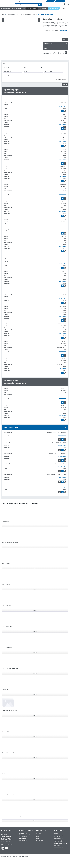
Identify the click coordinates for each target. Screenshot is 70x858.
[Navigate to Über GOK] (64, 8)
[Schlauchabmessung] (53, 71)
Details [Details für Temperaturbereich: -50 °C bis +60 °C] (35, 715)
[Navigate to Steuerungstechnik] (54, 8)
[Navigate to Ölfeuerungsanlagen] (32, 8)
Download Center (39, 840)
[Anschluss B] (33, 67)
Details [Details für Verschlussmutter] (35, 778)
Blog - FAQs (38, 841)
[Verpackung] (12, 75)
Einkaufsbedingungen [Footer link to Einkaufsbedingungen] (58, 839)
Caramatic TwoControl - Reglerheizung (10, 668)
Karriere (38, 834)
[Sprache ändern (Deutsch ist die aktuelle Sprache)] (67, 1)
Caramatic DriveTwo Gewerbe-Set (9, 794)
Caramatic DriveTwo (6, 563)
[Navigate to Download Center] (9, 1)
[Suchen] (40, 4)
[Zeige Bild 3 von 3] (22, 22)
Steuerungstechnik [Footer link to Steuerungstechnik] (23, 840)
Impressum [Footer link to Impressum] (56, 833)
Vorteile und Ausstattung (49, 43)
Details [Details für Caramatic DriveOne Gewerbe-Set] (35, 757)
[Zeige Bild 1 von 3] (19, 22)
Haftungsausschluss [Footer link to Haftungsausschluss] (58, 841)
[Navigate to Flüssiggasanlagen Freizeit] (18, 8)
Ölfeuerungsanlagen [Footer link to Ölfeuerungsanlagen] (23, 836)
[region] (21, 21)
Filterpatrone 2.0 (5, 731)
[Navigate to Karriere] (3, 11)
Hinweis (45, 48)
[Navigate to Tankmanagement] (43, 8)
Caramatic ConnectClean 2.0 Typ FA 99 (10, 542)
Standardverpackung (62, 435)
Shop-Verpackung (62, 106)
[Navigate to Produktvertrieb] (60, 1)
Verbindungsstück (5, 521)
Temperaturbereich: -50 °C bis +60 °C (9, 710)
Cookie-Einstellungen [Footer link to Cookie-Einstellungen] (58, 847)
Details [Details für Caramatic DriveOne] (35, 589)
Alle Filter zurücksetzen (61, 79)
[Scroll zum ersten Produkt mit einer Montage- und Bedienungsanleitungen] (66, 52)
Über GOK (38, 833)
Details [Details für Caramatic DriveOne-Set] (35, 610)
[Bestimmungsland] (12, 71)
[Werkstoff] (33, 71)
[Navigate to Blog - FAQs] (17, 1)
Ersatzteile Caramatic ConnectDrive (11, 427)
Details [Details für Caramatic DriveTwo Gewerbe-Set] (35, 799)
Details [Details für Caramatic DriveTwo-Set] (35, 652)
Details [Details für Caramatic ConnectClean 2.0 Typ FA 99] (35, 547)
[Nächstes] (39, 20)
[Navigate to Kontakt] (2, 1)
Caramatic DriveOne (6, 584)
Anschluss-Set (5, 689)
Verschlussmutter (5, 773)
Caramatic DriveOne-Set (7, 605)
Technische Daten (47, 46)
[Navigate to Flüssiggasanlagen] (5, 8)
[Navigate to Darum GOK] (50, 1)
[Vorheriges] (3, 20)
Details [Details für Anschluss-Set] (35, 694)
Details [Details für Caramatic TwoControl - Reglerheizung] (35, 673)
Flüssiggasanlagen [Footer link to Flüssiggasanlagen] (23, 833)
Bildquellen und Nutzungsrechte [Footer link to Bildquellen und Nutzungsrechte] (60, 843)
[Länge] (53, 67)
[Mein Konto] (67, 4)
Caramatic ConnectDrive (7, 626)
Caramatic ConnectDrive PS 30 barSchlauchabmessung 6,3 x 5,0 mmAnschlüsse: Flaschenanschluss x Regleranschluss (15, 91)
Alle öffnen (64, 39)
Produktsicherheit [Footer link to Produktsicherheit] (57, 845)
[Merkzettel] (64, 4)
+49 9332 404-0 (6, 836)
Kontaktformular (11, 844)
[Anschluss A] (12, 67)
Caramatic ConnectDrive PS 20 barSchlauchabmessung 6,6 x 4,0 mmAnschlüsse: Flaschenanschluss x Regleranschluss (15, 382)
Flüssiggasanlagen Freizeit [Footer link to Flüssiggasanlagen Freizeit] (24, 834)
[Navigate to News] (8, 11)
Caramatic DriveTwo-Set (7, 647)
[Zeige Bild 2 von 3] (20, 22)
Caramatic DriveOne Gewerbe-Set (9, 752)
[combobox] (27, 4)
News (37, 836)
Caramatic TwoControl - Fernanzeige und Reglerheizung (13, 815)
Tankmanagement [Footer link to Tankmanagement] (22, 838)
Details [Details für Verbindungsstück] (35, 526)
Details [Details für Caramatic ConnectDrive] (35, 631)
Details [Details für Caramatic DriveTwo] (35, 568)
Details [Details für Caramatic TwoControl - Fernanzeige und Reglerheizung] (35, 820)
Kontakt (37, 838)
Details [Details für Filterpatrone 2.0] (35, 736)
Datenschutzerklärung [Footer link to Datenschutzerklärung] (58, 834)
